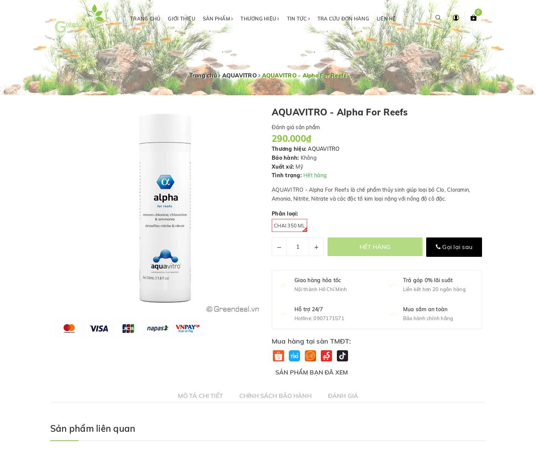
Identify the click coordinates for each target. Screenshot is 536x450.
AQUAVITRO (323, 149)
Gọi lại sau (454, 246)
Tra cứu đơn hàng (343, 19)
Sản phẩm (218, 19)
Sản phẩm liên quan (92, 428)
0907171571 (328, 318)
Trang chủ (145, 19)
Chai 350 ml (290, 227)
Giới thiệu (181, 19)
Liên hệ (386, 19)
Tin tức (298, 19)
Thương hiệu (259, 19)
